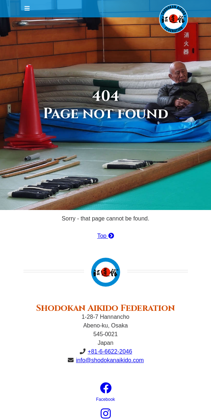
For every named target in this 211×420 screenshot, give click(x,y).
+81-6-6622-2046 (110, 351)
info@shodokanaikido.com (110, 360)
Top (105, 236)
